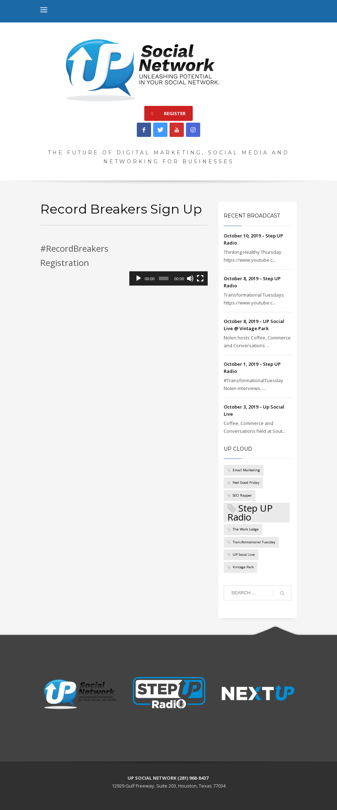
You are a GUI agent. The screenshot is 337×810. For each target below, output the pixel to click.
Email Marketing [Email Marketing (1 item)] (246, 470)
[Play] (138, 278)
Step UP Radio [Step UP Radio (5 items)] (250, 512)
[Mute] (190, 278)
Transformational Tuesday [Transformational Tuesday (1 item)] (254, 542)
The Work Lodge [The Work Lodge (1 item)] (246, 529)
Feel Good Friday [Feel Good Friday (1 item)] (246, 482)
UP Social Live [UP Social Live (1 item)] (244, 554)
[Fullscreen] (200, 278)
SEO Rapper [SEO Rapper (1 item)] (242, 495)
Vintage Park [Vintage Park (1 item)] (243, 567)
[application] (168, 263)
